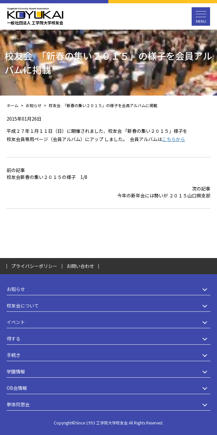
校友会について (108, 305)
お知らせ (108, 289)
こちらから (173, 139)
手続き (108, 355)
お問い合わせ (80, 266)
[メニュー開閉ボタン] (201, 16)
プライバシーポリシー (34, 266)
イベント (108, 322)
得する (108, 338)
